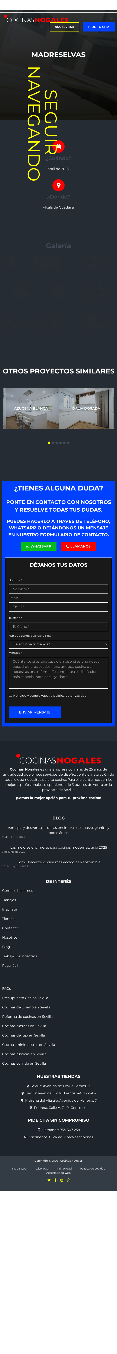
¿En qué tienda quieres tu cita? (31, 687)
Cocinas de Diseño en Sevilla (26, 1059)
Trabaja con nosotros (19, 1008)
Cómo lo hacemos (17, 942)
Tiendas (8, 970)
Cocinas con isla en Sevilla (24, 1115)
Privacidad (64, 1220)
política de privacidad (70, 747)
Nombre (15, 632)
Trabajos (9, 952)
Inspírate (9, 961)
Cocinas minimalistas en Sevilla (28, 1096)
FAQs (6, 1040)
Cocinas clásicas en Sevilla (24, 1078)
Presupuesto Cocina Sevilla (25, 1050)
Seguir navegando (42, 124)
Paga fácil (10, 1017)
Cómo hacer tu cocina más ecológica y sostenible (59, 914)
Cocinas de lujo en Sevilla (23, 1087)
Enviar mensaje (35, 764)
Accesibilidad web (58, 1224)
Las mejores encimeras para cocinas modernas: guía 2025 (58, 899)
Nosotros (9, 989)
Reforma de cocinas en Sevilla (27, 1068)
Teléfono (15, 669)
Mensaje (15, 704)
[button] (111, 18)
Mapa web (19, 1220)
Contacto (10, 980)
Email (13, 650)
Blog (6, 999)
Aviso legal (42, 1220)
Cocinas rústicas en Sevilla (24, 1106)
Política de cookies (92, 1220)
